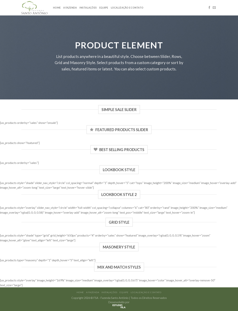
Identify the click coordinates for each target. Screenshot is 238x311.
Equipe (103, 7)
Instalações (88, 7)
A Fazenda (70, 7)
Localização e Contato (127, 7)
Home (57, 7)
